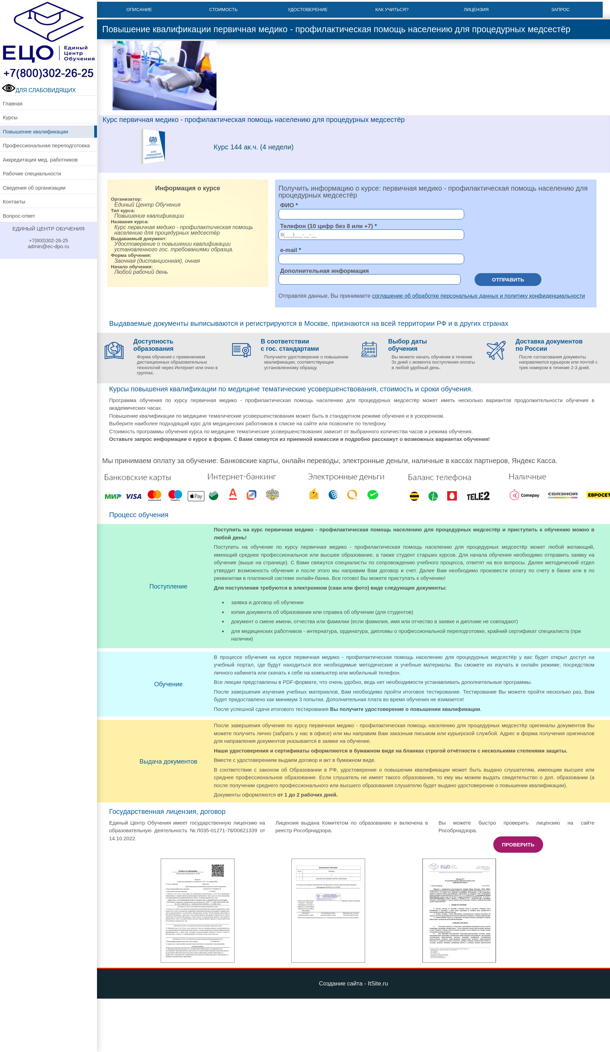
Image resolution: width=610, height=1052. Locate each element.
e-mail (288, 250)
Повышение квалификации (35, 131)
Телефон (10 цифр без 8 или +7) (326, 226)
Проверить (518, 844)
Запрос (560, 9)
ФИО (287, 205)
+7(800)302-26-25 (48, 240)
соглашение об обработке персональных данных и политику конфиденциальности (478, 296)
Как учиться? (391, 9)
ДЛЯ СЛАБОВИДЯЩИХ (39, 90)
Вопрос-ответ (19, 216)
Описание (139, 9)
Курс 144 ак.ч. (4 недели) (254, 147)
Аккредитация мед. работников (40, 160)
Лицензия (476, 9)
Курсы (10, 117)
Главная (13, 103)
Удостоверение (308, 9)
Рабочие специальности (32, 173)
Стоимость (223, 9)
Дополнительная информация (324, 271)
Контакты (14, 202)
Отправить (508, 279)
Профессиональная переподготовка (46, 145)
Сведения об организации (34, 188)
